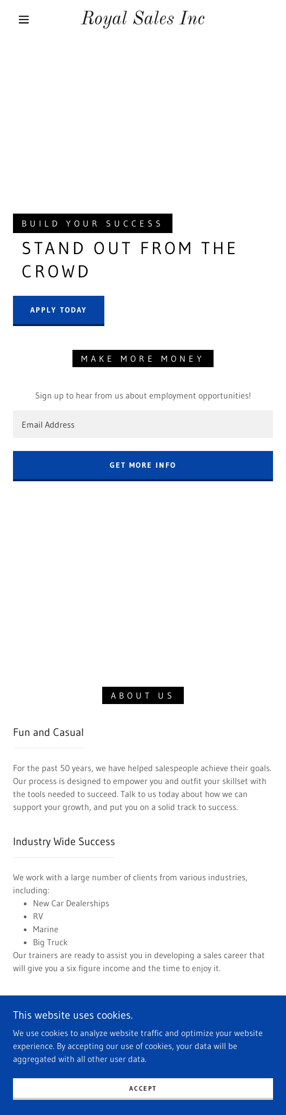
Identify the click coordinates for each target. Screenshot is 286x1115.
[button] (26, 19)
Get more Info (143, 465)
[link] (143, 20)
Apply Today (58, 310)
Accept (142, 1088)
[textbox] (143, 424)
